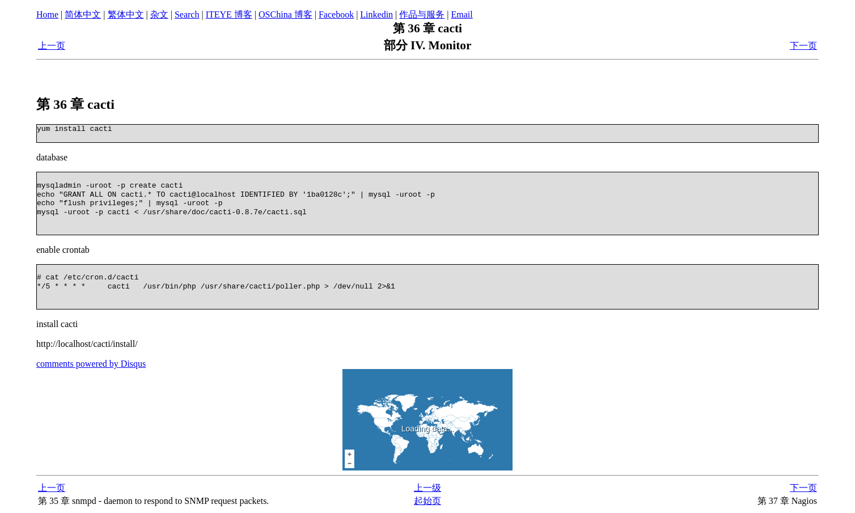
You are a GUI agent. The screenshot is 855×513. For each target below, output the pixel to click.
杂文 (159, 14)
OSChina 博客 (285, 14)
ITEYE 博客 (229, 14)
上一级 (427, 488)
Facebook (336, 14)
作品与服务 (422, 14)
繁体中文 (126, 14)
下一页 (803, 45)
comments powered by (91, 363)
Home (47, 14)
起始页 (427, 501)
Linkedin (376, 14)
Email (462, 14)
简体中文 (83, 14)
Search (187, 14)
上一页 (51, 45)
